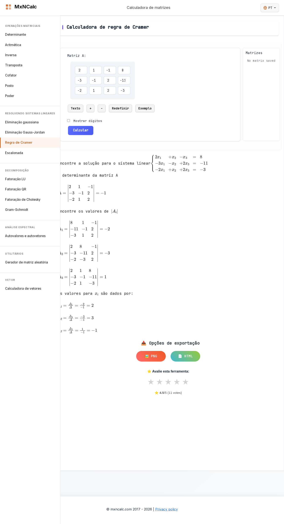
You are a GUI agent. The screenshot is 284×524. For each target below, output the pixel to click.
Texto (75, 108)
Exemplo (145, 108)
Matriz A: (76, 55)
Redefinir (120, 108)
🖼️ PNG (151, 356)
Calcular (80, 130)
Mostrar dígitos (87, 121)
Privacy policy (166, 509)
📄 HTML (185, 356)
